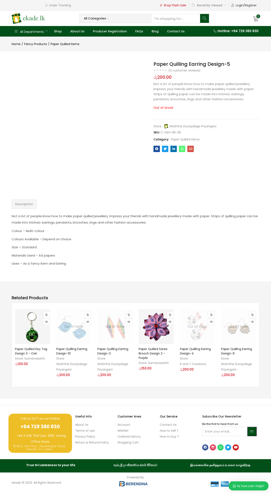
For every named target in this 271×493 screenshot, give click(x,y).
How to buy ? (169, 436)
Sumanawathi (34, 358)
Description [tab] (24, 204)
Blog (155, 31)
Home (16, 44)
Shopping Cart (128, 442)
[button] (256, 18)
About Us (77, 31)
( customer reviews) (184, 70)
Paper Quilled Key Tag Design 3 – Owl (31, 351)
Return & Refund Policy (92, 442)
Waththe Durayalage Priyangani (192, 126)
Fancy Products (35, 44)
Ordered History (129, 436)
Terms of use (85, 430)
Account (124, 425)
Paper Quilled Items (65, 44)
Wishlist (123, 430)
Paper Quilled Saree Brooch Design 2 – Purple (153, 353)
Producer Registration (110, 31)
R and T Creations (193, 364)
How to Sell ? (169, 430)
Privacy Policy (85, 436)
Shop (58, 31)
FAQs (139, 31)
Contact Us (176, 31)
